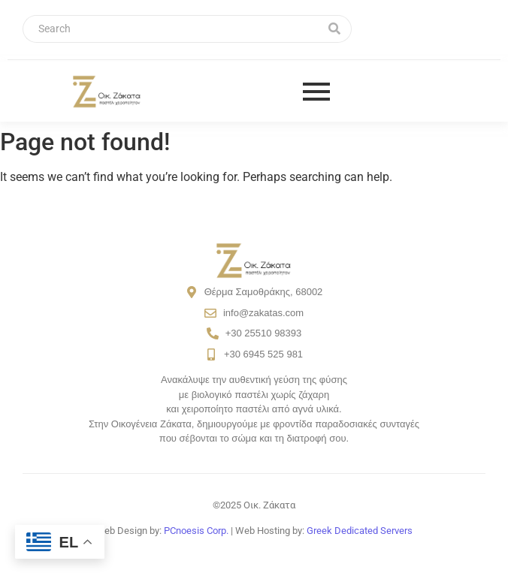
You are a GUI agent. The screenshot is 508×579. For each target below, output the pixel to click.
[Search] (170, 29)
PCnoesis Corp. (196, 530)
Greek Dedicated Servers (360, 530)
